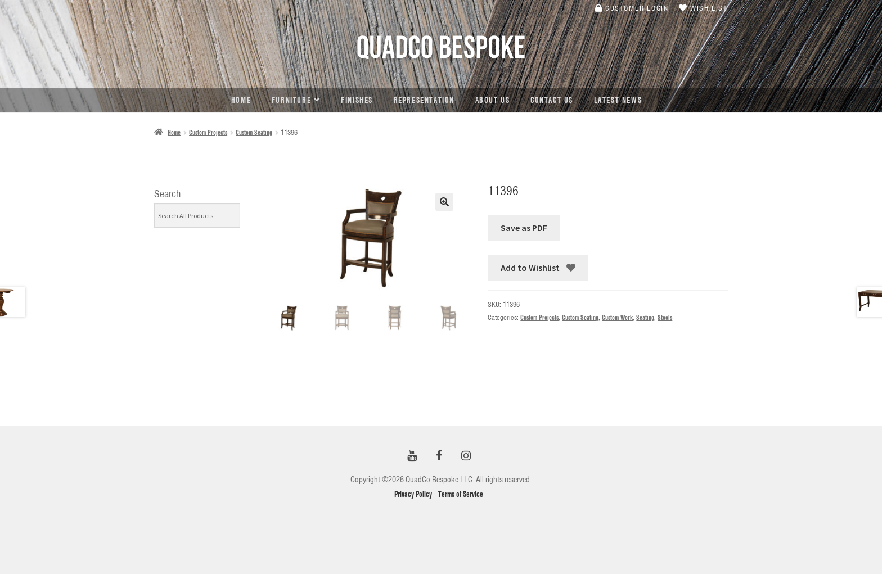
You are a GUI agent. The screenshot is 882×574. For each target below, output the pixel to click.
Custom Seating (254, 132)
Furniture (291, 100)
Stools (665, 317)
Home (241, 100)
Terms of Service (460, 494)
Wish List (703, 7)
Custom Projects (208, 132)
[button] (444, 202)
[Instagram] (465, 456)
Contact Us (551, 100)
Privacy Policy (413, 494)
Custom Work (617, 317)
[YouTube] (411, 456)
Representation (424, 100)
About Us (492, 100)
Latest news (618, 100)
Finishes (357, 100)
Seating (645, 317)
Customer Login (632, 7)
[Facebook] (439, 456)
